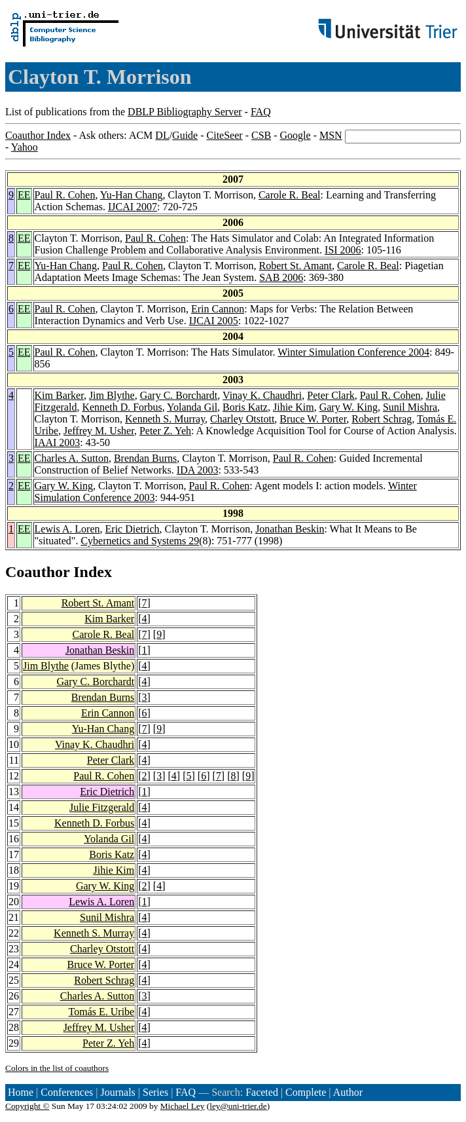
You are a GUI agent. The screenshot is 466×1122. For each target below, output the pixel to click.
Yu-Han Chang (131, 194)
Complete (305, 1092)
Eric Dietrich (132, 528)
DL (162, 135)
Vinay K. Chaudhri (262, 395)
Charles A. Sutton (72, 458)
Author (348, 1092)
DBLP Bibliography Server (185, 111)
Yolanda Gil (192, 407)
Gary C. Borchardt (179, 395)
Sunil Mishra (410, 407)
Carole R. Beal (290, 194)
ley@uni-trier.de (237, 1106)
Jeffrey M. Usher (98, 430)
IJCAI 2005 (213, 320)
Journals (117, 1092)
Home (20, 1092)
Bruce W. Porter (312, 418)
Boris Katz (245, 407)
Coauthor (37, 571)
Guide (185, 135)
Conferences (67, 1092)
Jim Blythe (112, 395)
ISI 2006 (343, 249)
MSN (330, 135)
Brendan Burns (145, 458)
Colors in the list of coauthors (57, 1068)
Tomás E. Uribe (102, 1011)
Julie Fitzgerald (101, 807)
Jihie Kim (293, 407)
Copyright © (27, 1106)
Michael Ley (182, 1106)
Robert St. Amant (295, 265)
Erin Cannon (217, 308)
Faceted (261, 1092)
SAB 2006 (281, 277)
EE (24, 194)
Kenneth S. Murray (165, 418)
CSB (261, 135)
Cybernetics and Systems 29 (140, 540)
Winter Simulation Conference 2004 (353, 352)
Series (155, 1092)
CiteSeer (225, 135)
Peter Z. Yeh (165, 430)
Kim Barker (59, 395)
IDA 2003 (198, 470)
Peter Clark (330, 395)
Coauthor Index (38, 135)
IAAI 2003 (58, 442)
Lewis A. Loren (67, 528)
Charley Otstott (242, 418)
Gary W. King (348, 407)
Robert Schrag (381, 418)
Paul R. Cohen (65, 194)
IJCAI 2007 (132, 206)
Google (295, 135)
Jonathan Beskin (289, 528)
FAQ (261, 111)
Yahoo (24, 147)
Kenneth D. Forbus (122, 407)
